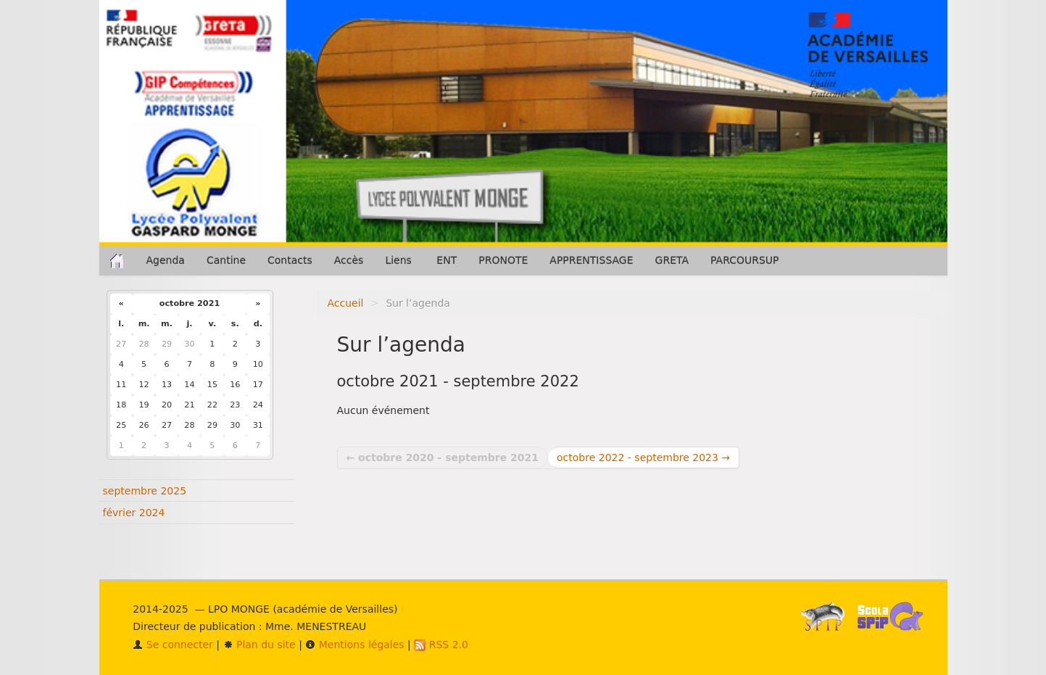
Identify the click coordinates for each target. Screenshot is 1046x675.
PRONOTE (503, 260)
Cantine (226, 260)
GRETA (672, 260)
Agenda (165, 260)
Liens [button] (400, 260)
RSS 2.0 (441, 644)
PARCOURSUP (744, 260)
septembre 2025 (145, 491)
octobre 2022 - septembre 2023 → (643, 457)
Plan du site (259, 644)
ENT (446, 260)
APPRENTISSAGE (591, 260)
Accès (349, 260)
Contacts (289, 260)
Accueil (346, 303)
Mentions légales (354, 644)
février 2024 (134, 512)
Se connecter (173, 644)
